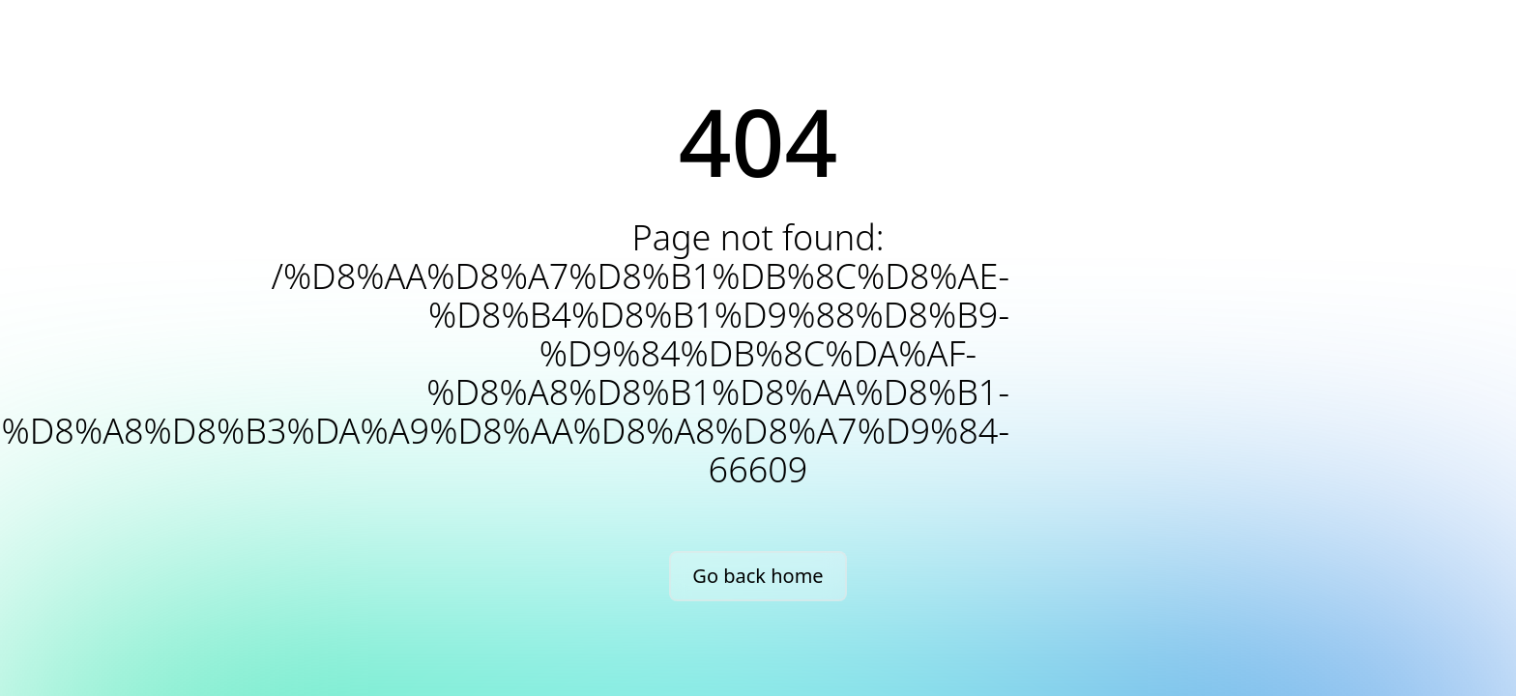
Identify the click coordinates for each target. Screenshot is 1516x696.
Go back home (757, 576)
